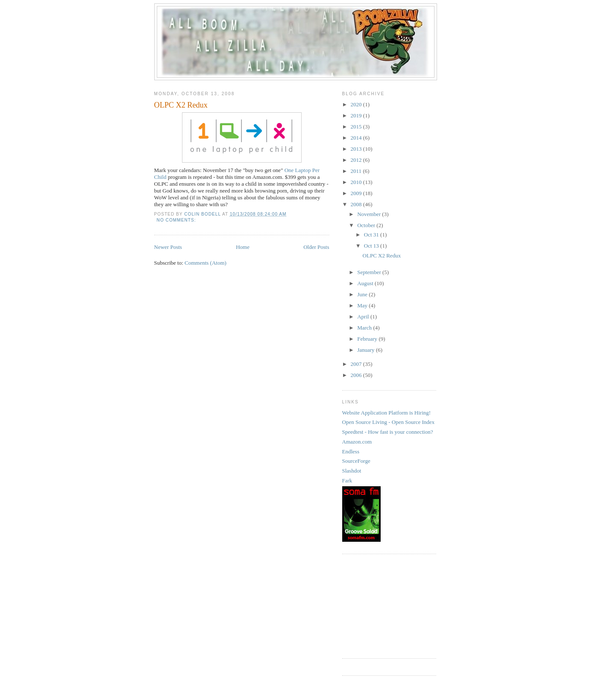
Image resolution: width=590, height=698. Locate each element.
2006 (357, 375)
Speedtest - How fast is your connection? (387, 432)
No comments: (177, 220)
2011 (357, 171)
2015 (357, 126)
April (363, 316)
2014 (357, 137)
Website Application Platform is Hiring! (386, 412)
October (366, 225)
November (369, 214)
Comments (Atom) (205, 263)
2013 (357, 149)
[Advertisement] (385, 605)
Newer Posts (168, 247)
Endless (350, 451)
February (368, 339)
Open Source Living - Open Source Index (388, 422)
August (366, 283)
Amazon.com (357, 441)
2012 (357, 160)
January (366, 350)
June (363, 294)
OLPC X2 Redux (181, 105)
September (369, 272)
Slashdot (351, 470)
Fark (347, 480)
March (365, 327)
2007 (357, 364)
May (363, 305)
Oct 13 (372, 245)
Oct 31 (372, 234)
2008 (357, 204)
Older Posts (316, 247)
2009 (357, 193)
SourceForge (356, 461)
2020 (357, 104)
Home (243, 247)
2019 (357, 115)
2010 (357, 182)
